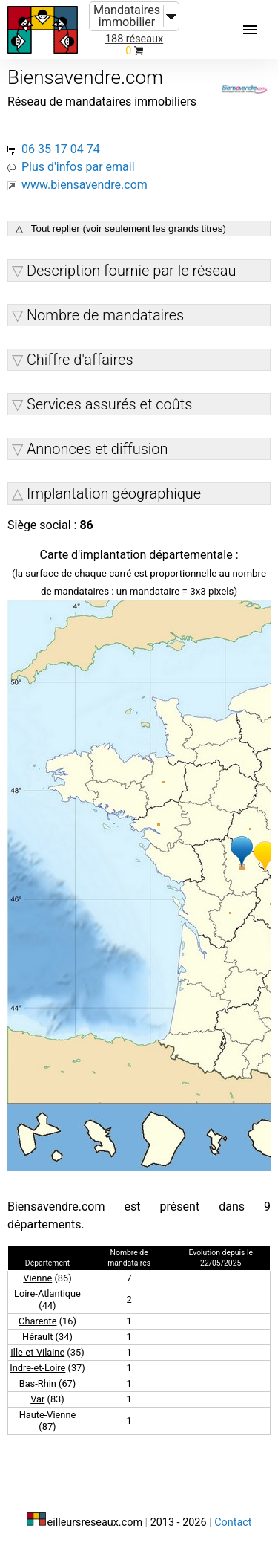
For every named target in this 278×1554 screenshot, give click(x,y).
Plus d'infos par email (78, 167)
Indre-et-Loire (37, 1367)
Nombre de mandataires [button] (105, 315)
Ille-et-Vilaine (37, 1352)
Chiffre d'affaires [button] (80, 360)
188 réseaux (134, 39)
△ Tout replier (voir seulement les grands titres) (121, 228)
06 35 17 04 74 (60, 149)
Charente (37, 1321)
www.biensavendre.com (84, 185)
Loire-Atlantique (47, 1293)
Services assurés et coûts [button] (109, 404)
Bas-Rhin (37, 1383)
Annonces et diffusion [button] (97, 449)
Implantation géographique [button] (114, 493)
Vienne (37, 1277)
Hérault (37, 1336)
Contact (232, 1522)
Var (37, 1399)
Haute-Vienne (47, 1414)
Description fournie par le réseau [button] (131, 270)
